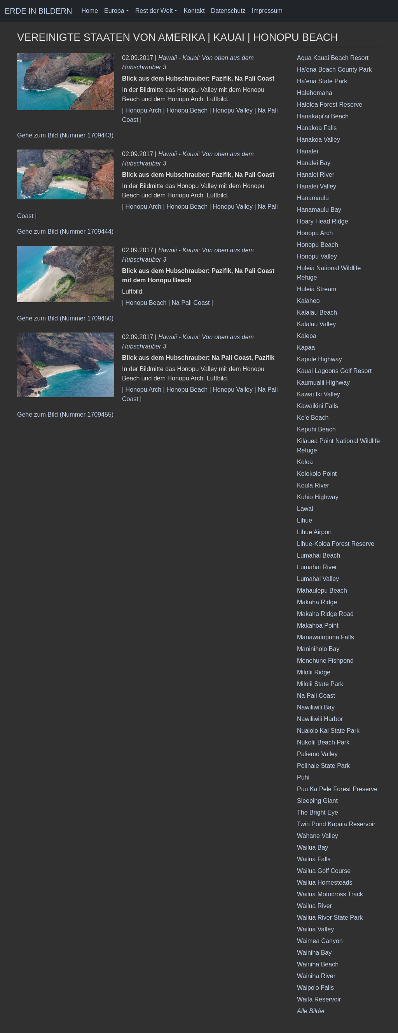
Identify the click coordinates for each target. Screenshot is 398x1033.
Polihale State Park (323, 765)
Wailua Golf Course (324, 871)
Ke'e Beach (312, 417)
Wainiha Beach (318, 964)
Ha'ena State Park (322, 81)
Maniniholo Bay (318, 649)
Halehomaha (314, 93)
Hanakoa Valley (318, 139)
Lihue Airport (314, 532)
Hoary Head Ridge (322, 221)
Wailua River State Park (330, 917)
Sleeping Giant (317, 800)
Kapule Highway (319, 359)
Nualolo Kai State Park (328, 730)
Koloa (305, 462)
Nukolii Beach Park (323, 742)
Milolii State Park (320, 684)
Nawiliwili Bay (316, 707)
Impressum (267, 10)
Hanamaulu (313, 198)
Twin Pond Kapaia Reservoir (336, 824)
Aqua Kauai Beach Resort (332, 58)
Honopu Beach (187, 110)
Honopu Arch (144, 110)
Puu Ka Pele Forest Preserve (337, 789)
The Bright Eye (317, 812)
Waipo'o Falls (315, 987)
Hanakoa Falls (317, 128)
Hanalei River (315, 174)
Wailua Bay (312, 847)
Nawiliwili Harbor (320, 719)
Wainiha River (316, 976)
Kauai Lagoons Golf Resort (334, 371)
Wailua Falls (314, 859)
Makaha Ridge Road (325, 614)
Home (89, 10)
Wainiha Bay (314, 952)
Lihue (304, 520)
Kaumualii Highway (323, 382)
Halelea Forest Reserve (329, 104)
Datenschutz (228, 10)
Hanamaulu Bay (319, 209)
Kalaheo (308, 300)
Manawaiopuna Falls (325, 637)
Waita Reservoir (319, 999)
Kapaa (306, 347)
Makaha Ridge (317, 602)
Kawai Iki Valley (318, 394)
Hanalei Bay (313, 163)
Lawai (305, 508)
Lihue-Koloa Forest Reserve (335, 543)
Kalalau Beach (317, 312)
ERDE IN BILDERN (38, 11)
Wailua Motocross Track (330, 894)
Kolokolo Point (317, 473)
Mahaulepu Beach (322, 590)
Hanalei (307, 151)
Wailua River (314, 906)
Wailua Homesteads (325, 882)
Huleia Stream (316, 289)
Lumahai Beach (318, 555)
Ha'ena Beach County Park (334, 69)
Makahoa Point (318, 625)
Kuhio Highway (318, 497)
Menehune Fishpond (325, 660)
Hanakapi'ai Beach (323, 116)
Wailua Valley (315, 929)
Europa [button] (114, 10)
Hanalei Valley (316, 186)
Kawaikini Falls (317, 406)
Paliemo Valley (317, 754)
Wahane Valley (317, 835)
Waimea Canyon (320, 941)
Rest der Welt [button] (154, 10)
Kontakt (193, 10)
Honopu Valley (233, 110)
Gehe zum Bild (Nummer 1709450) (65, 318)
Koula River (313, 485)
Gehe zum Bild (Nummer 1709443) (65, 135)
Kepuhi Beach (316, 429)
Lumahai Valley (318, 578)
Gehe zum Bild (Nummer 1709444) (65, 231)
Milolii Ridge (313, 672)
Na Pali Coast (191, 302)
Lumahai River (317, 567)
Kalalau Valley (316, 324)
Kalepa (306, 336)
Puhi (303, 777)
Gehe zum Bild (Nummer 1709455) (65, 414)
